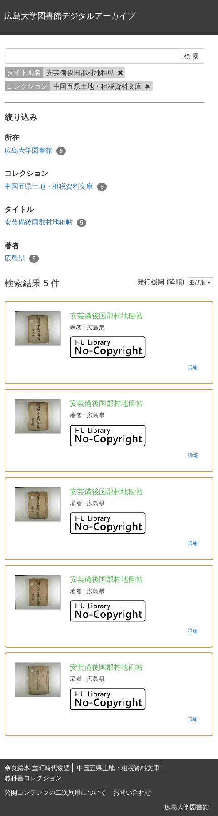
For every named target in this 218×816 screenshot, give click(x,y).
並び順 (200, 282)
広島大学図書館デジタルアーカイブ (70, 15)
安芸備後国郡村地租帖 (45, 222)
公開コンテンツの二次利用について (55, 792)
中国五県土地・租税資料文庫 (56, 186)
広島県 (22, 258)
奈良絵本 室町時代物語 (37, 767)
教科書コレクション (33, 777)
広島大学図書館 (35, 150)
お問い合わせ (132, 792)
